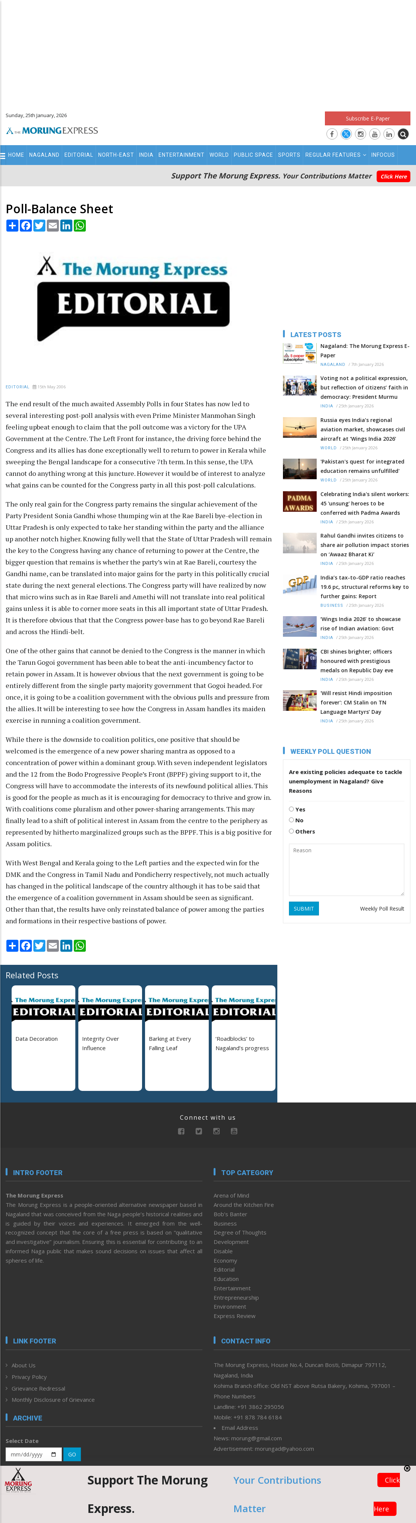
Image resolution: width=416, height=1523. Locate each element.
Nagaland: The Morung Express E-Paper (365, 350)
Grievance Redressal (38, 1388)
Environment (230, 1306)
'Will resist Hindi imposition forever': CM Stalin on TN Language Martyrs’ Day (356, 702)
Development (231, 1241)
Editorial (78, 155)
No (296, 820)
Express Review (235, 1315)
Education (226, 1278)
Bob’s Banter (230, 1214)
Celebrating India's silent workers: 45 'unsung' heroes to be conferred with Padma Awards (364, 503)
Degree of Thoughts (240, 1232)
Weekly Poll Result (382, 908)
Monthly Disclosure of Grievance (53, 1399)
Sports (289, 155)
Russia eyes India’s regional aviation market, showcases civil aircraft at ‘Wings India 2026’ (362, 429)
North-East (116, 155)
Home (16, 155)
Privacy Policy (29, 1376)
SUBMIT (304, 908)
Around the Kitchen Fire (244, 1204)
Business (331, 605)
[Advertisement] (208, 52)
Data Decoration (36, 1038)
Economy (225, 1260)
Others (302, 831)
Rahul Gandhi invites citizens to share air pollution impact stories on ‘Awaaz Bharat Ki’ (364, 545)
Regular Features (336, 155)
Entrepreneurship (236, 1297)
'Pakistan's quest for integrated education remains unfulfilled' (362, 466)
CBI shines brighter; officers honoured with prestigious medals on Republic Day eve (356, 661)
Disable (223, 1251)
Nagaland (44, 155)
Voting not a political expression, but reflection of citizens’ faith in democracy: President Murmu (364, 387)
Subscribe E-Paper (368, 118)
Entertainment (182, 155)
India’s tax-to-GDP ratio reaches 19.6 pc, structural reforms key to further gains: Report (364, 587)
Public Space (253, 155)
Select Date (22, 1440)
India (146, 155)
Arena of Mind (231, 1195)
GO (72, 1454)
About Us (24, 1365)
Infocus (383, 155)
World (219, 155)
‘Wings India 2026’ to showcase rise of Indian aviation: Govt (360, 623)
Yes (297, 809)
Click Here (393, 176)
